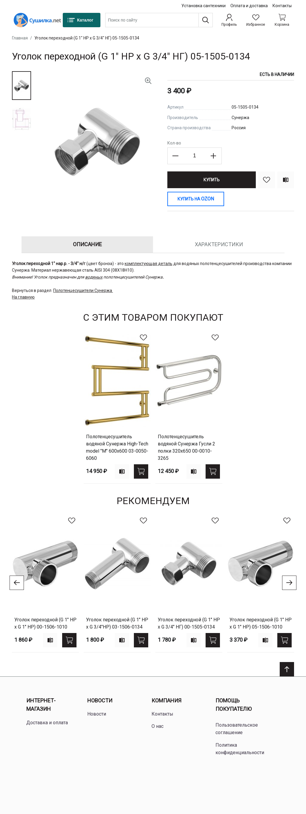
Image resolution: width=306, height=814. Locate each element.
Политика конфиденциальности (239, 749)
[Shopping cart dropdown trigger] (282, 20)
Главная (20, 38)
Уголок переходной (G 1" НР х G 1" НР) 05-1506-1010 (261, 623)
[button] (21, 85)
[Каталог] (81, 20)
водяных (93, 277)
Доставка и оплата (47, 722)
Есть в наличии (277, 74)
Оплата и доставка (249, 5)
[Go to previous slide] (17, 583)
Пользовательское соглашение (236, 729)
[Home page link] (37, 20)
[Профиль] (229, 20)
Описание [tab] (87, 244)
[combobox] (159, 20)
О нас (157, 726)
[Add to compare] (122, 471)
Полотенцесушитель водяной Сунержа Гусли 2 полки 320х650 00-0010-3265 (186, 447)
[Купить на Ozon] (195, 199)
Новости (99, 700)
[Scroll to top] (287, 669)
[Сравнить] (285, 179)
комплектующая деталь (148, 263)
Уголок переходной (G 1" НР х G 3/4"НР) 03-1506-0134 (117, 623)
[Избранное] (255, 20)
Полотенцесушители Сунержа (82, 290)
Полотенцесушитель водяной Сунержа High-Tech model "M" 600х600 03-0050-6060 (117, 447)
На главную (23, 297)
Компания (166, 700)
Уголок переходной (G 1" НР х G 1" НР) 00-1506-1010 (45, 623)
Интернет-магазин (41, 704)
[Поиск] (205, 20)
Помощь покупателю (233, 704)
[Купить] (211, 179)
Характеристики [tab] (219, 244)
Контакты (282, 5)
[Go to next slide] (289, 583)
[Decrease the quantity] (175, 155)
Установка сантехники (203, 5)
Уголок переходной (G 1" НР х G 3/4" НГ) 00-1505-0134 (189, 623)
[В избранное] (266, 179)
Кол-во (174, 143)
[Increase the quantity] (213, 155)
